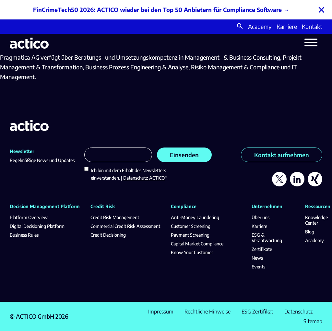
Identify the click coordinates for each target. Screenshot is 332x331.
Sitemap (312, 321)
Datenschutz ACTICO (144, 178)
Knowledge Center (316, 220)
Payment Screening (190, 235)
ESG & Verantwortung (267, 237)
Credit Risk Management (114, 217)
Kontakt (312, 26)
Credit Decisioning (108, 235)
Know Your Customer (192, 252)
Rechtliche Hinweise (207, 311)
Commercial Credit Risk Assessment (125, 226)
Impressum (160, 311)
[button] (240, 26)
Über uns (260, 217)
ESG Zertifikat (257, 311)
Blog (309, 231)
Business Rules (24, 235)
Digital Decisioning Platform (37, 226)
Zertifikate (262, 249)
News (257, 258)
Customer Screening (190, 226)
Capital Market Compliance (197, 243)
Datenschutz (298, 311)
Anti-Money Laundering (195, 217)
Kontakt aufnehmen (281, 155)
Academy (260, 26)
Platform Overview (29, 217)
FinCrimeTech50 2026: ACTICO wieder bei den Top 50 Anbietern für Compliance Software (157, 9)
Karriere (287, 26)
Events (258, 266)
